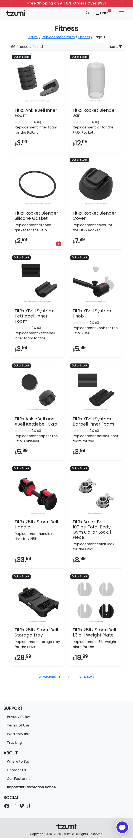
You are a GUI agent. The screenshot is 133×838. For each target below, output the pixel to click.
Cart (103, 12)
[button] (122, 13)
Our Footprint (18, 778)
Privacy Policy (18, 716)
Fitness (84, 37)
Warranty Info (19, 733)
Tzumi (33, 37)
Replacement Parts (58, 37)
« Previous (47, 677)
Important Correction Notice (31, 787)
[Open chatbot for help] (122, 827)
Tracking (14, 742)
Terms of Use (18, 725)
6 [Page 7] (80, 677)
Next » (89, 677)
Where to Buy (18, 761)
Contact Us (16, 770)
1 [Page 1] (59, 677)
